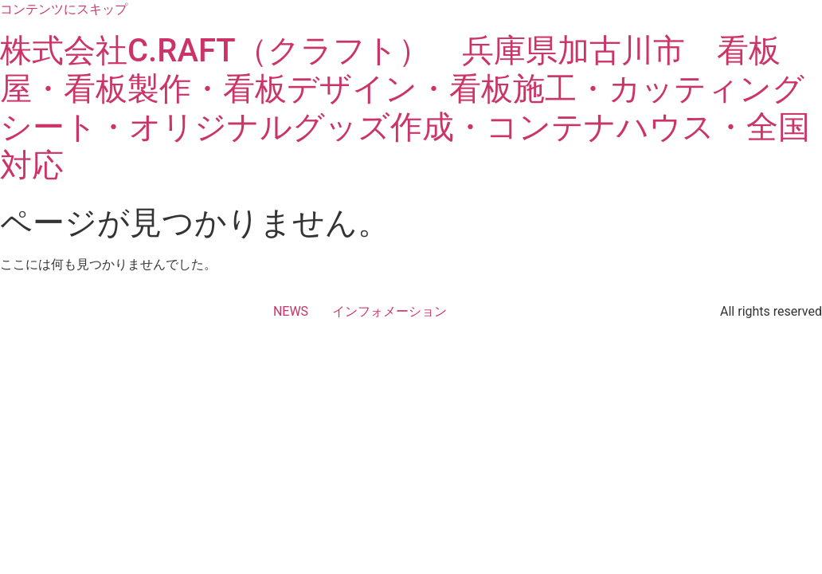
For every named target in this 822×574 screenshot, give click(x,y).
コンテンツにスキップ (63, 9)
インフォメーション (389, 311)
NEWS (290, 311)
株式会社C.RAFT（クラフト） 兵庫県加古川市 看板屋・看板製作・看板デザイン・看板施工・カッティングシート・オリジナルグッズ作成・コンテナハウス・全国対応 (405, 108)
